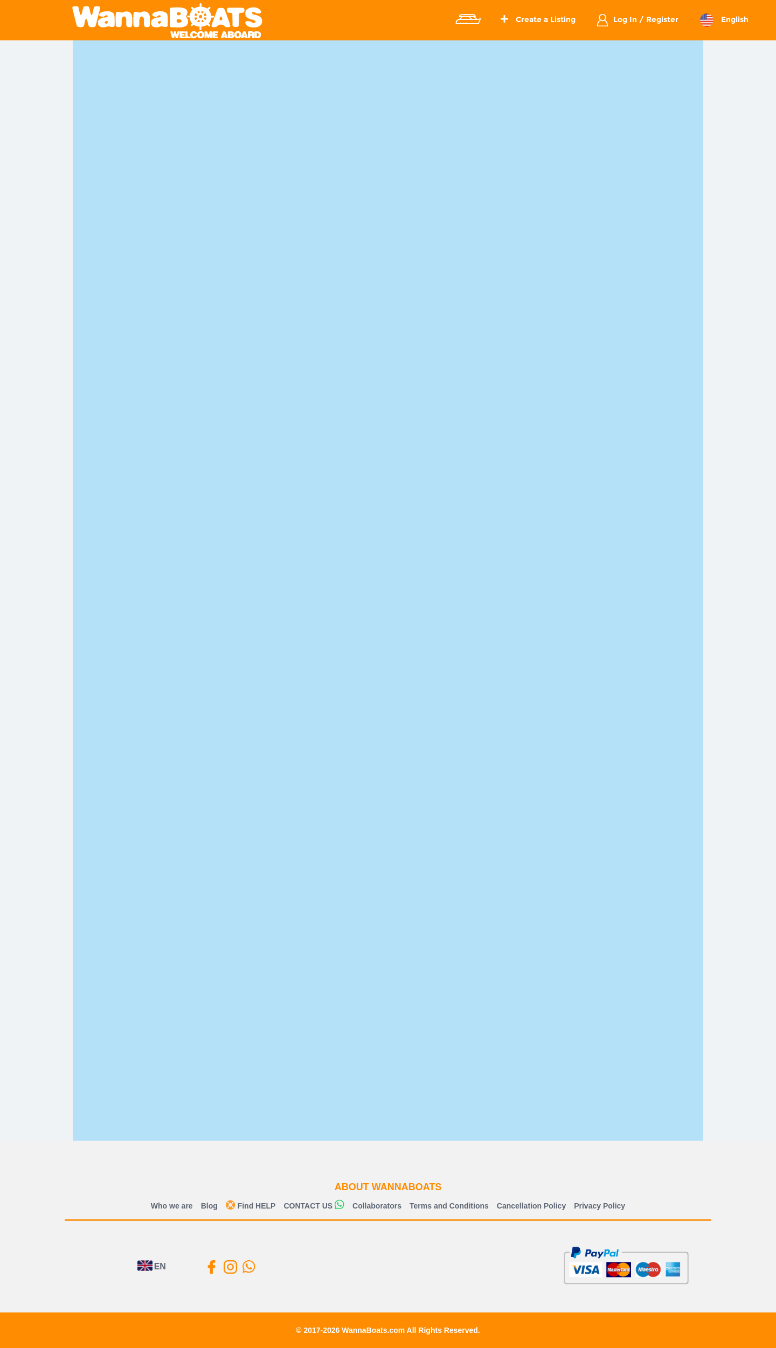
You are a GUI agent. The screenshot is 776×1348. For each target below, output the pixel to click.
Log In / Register (645, 19)
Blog (209, 1206)
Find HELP (251, 1206)
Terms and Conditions (449, 1206)
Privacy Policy (599, 1206)
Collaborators (376, 1206)
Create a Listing (538, 19)
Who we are (172, 1206)
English (734, 19)
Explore (467, 19)
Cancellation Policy (531, 1206)
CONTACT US (307, 1206)
